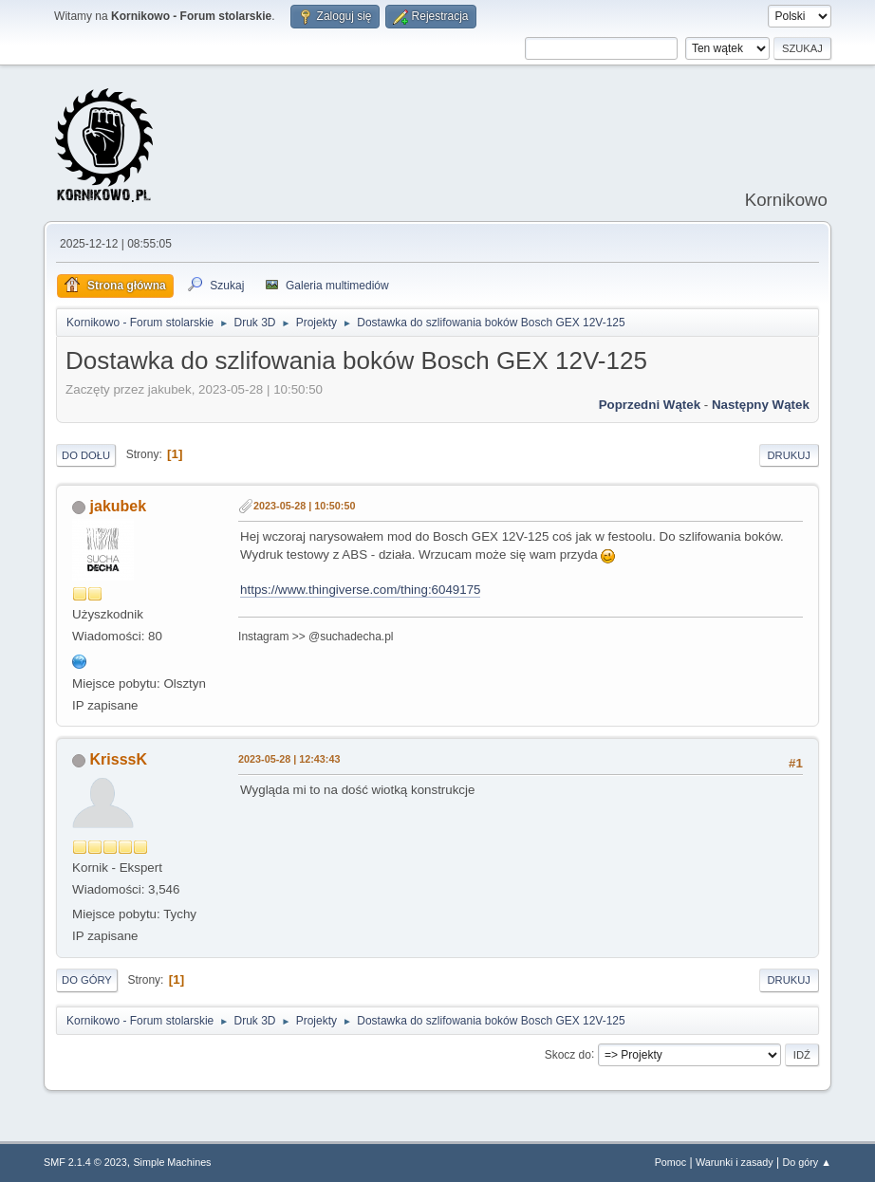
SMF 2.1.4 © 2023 (85, 1162)
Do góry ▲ (806, 1162)
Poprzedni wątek (649, 404)
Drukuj (789, 455)
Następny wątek (761, 404)
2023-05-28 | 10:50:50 (304, 505)
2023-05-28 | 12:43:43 (289, 759)
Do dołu (86, 455)
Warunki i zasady (734, 1162)
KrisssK (118, 759)
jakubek (118, 506)
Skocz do (568, 1054)
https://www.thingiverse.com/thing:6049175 (360, 589)
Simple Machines (172, 1162)
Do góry (87, 980)
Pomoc (671, 1162)
